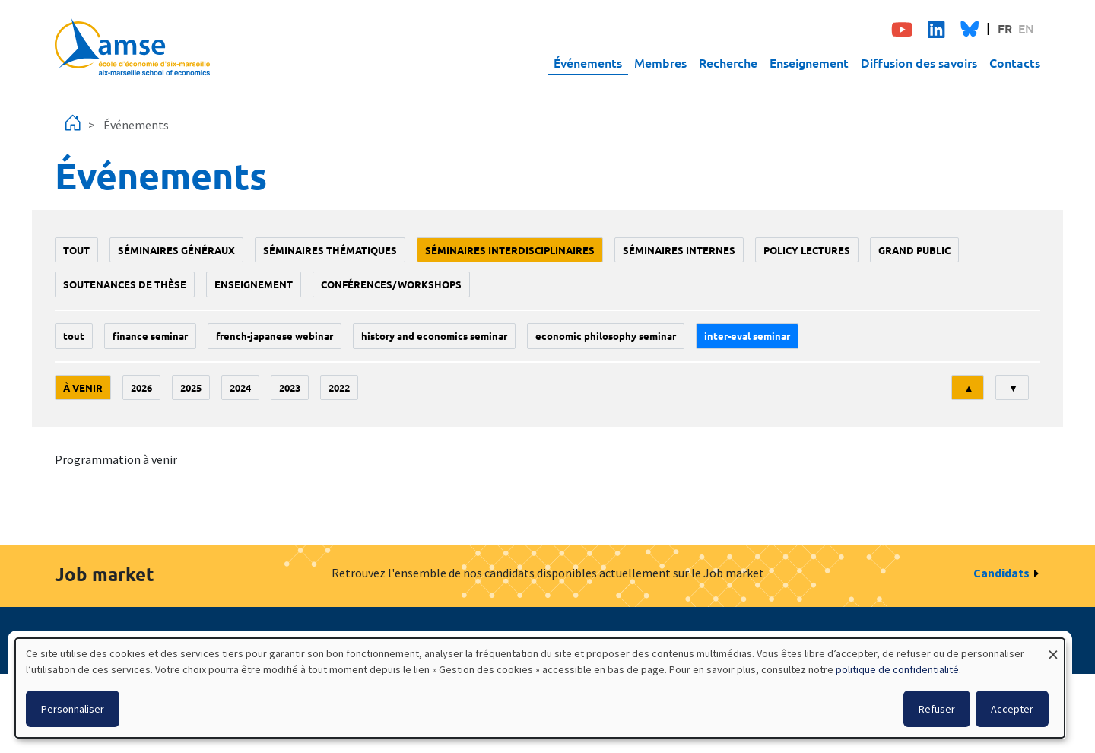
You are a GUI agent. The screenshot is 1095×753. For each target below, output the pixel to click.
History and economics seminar (434, 335)
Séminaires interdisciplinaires (510, 249)
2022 (339, 387)
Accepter (1012, 709)
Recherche (728, 62)
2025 (191, 387)
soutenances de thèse (124, 284)
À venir (83, 387)
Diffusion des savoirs (919, 62)
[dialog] (540, 688)
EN (1026, 28)
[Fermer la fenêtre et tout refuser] (1053, 647)
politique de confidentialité (897, 669)
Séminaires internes (679, 249)
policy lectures (806, 249)
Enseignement (809, 62)
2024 (240, 387)
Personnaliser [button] (72, 709)
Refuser (937, 709)
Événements (588, 62)
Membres (660, 62)
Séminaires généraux (176, 249)
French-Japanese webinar (274, 335)
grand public (914, 249)
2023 (289, 387)
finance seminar (150, 335)
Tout (76, 249)
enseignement (253, 284)
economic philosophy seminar (605, 335)
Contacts (1014, 62)
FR (1005, 28)
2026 (141, 387)
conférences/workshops (391, 284)
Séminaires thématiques (330, 249)
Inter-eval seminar (747, 335)
